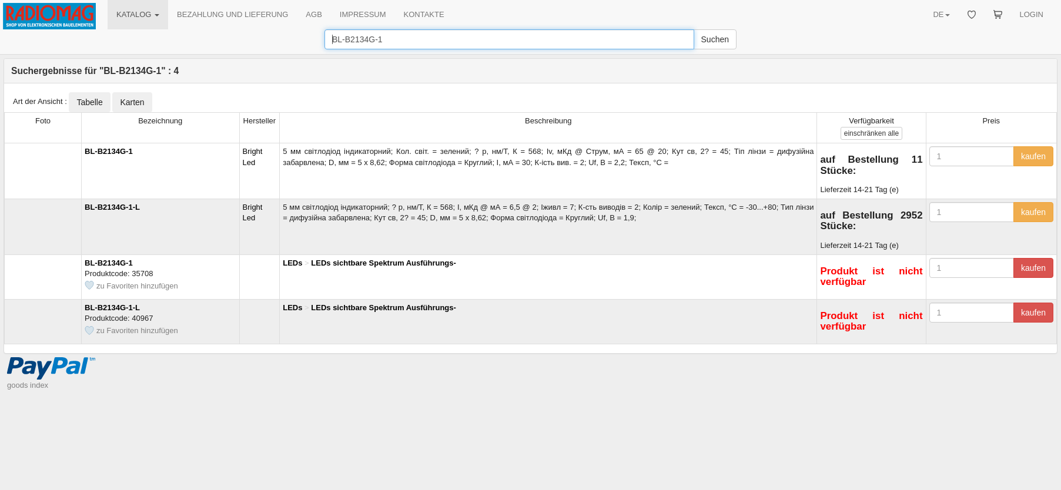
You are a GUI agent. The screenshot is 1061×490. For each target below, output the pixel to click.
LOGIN (1031, 14)
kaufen (1033, 156)
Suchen (715, 39)
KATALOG (137, 14)
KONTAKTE (424, 14)
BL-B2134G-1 (109, 151)
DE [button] (941, 14)
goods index (27, 385)
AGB (314, 14)
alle (871, 133)
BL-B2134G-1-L (112, 207)
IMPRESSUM (363, 14)
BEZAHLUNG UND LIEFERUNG (232, 14)
